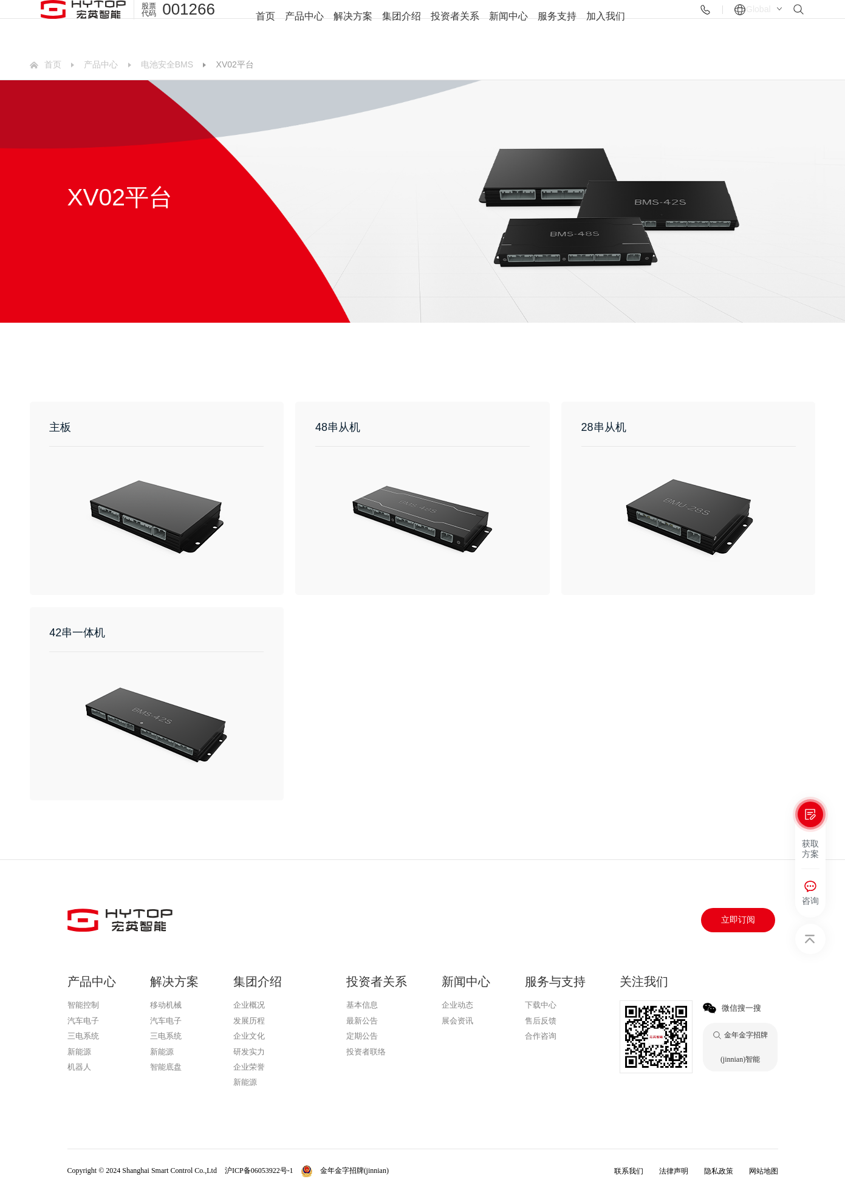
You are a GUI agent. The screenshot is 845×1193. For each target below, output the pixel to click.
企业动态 (457, 1004)
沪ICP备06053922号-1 (259, 1170)
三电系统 (83, 1035)
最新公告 (362, 1020)
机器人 (79, 1066)
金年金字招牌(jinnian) (272, 1099)
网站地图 (763, 1171)
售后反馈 (540, 1020)
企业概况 (249, 1004)
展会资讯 (457, 1020)
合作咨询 (540, 1035)
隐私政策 (718, 1171)
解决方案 (353, 24)
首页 (265, 24)
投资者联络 (366, 1051)
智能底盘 (166, 1066)
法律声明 (673, 1171)
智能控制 (83, 1004)
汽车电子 (83, 1020)
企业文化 (249, 1035)
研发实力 (249, 1051)
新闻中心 (508, 24)
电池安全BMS (167, 64)
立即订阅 (738, 919)
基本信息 (362, 1004)
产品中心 (304, 24)
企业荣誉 (249, 1066)
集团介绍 (401, 24)
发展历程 (249, 1020)
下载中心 (540, 1004)
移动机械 (166, 1004)
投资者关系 (455, 24)
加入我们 (605, 24)
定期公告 (362, 1035)
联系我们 (628, 1171)
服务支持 (557, 24)
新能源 (79, 1051)
